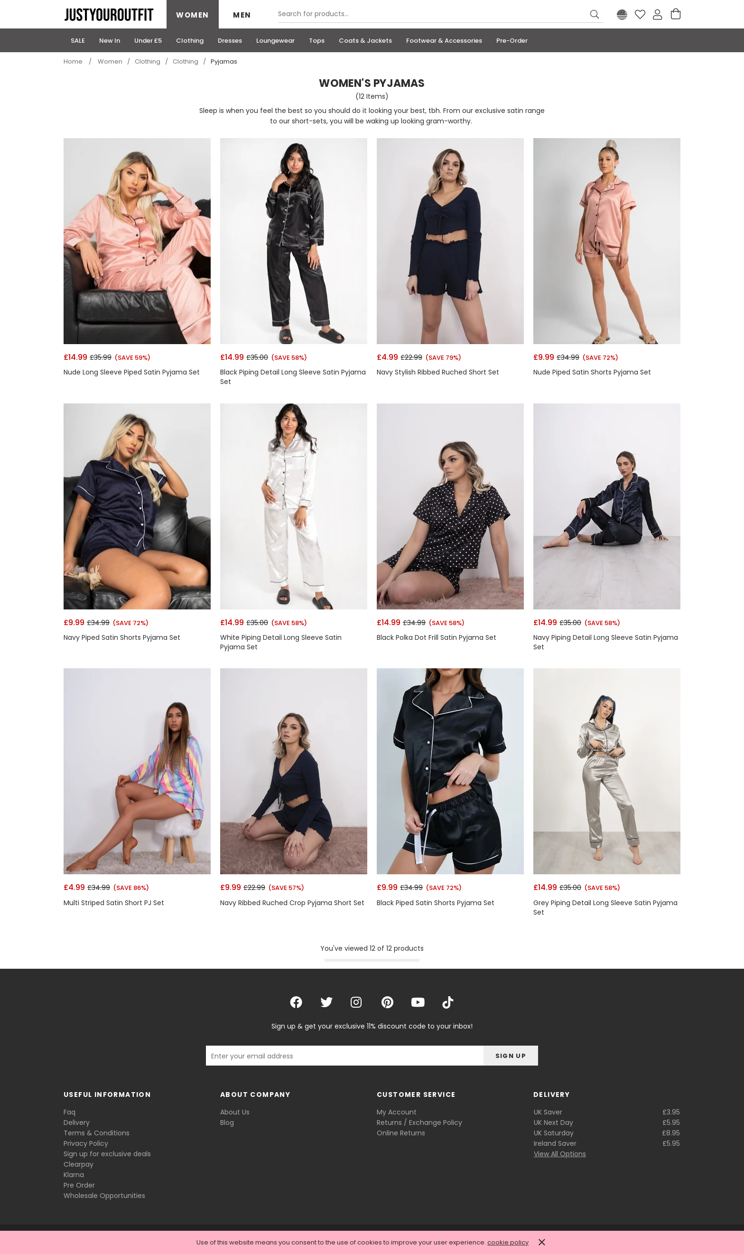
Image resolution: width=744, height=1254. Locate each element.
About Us (235, 1112)
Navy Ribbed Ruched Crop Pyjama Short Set (292, 903)
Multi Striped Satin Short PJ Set (114, 903)
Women (192, 15)
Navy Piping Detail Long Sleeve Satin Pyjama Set (605, 642)
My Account (397, 1112)
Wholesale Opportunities (104, 1195)
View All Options (560, 1154)
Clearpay (78, 1164)
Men (242, 15)
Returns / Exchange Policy (419, 1122)
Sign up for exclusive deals (107, 1154)
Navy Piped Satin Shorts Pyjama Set (122, 637)
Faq (69, 1112)
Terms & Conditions (97, 1133)
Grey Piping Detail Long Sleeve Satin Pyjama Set (605, 907)
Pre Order (79, 1185)
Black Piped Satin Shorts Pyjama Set (435, 903)
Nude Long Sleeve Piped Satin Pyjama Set (132, 372)
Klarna (74, 1174)
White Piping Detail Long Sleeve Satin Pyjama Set (281, 642)
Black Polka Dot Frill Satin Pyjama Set (436, 637)
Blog (227, 1122)
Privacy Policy (86, 1143)
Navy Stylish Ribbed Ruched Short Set (438, 372)
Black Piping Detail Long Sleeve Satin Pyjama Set (293, 377)
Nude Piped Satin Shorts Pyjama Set (592, 372)
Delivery (77, 1122)
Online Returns (401, 1133)
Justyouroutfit (109, 14)
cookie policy (508, 1242)
